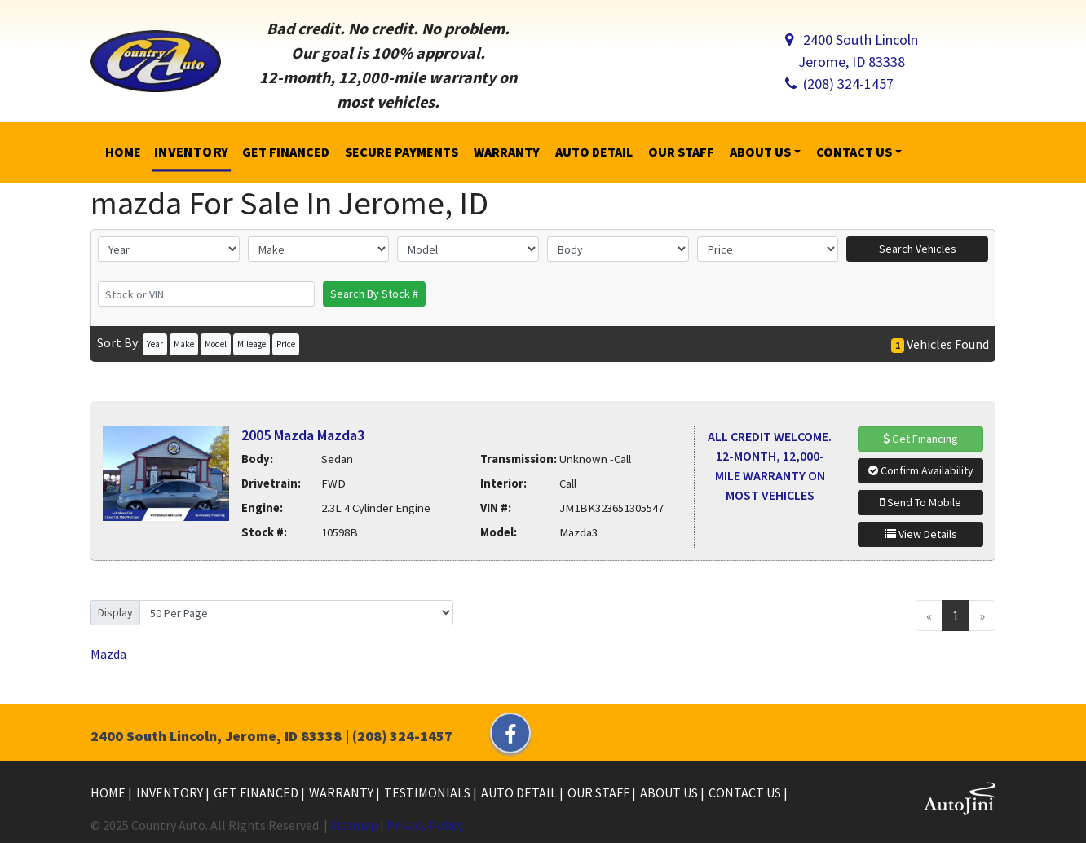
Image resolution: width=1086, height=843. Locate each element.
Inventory (170, 792)
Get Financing (920, 438)
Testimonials (428, 792)
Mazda (108, 654)
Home (109, 792)
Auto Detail (520, 792)
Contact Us (746, 792)
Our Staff (599, 792)
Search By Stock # (374, 293)
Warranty (342, 792)
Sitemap (353, 825)
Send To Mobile (920, 502)
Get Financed (257, 792)
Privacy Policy (424, 825)
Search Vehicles (917, 248)
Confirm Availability (920, 470)
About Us (670, 792)
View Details (921, 534)
